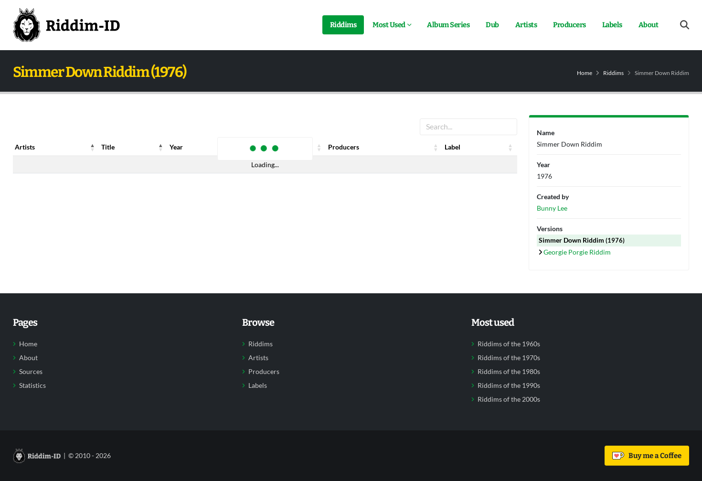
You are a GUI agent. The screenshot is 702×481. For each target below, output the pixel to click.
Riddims (343, 25)
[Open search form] (684, 25)
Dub (492, 25)
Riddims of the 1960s (509, 344)
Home (584, 72)
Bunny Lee (552, 208)
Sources (31, 371)
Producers (569, 25)
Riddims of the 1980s (509, 371)
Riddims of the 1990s (509, 385)
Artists (526, 25)
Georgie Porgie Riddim (577, 252)
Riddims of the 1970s (509, 358)
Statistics (32, 385)
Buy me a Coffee (646, 455)
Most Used (388, 25)
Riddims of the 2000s (509, 399)
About (648, 25)
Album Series (448, 25)
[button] (93, 147)
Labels (612, 25)
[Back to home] (66, 25)
